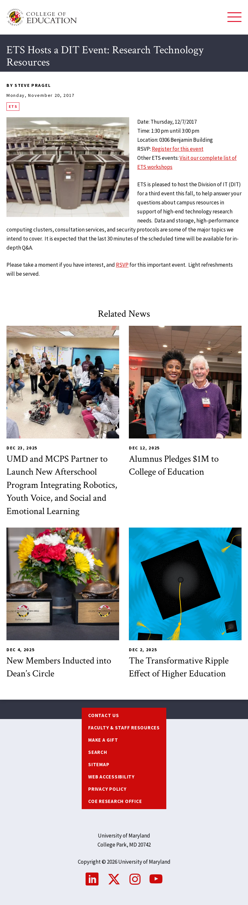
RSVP (122, 264)
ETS (13, 106)
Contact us (103, 715)
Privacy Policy (107, 789)
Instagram (134, 879)
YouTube (156, 879)
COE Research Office (115, 801)
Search (97, 752)
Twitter (114, 879)
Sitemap (98, 764)
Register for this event (177, 148)
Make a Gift (103, 740)
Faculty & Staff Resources (124, 728)
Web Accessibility (111, 777)
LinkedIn (92, 879)
